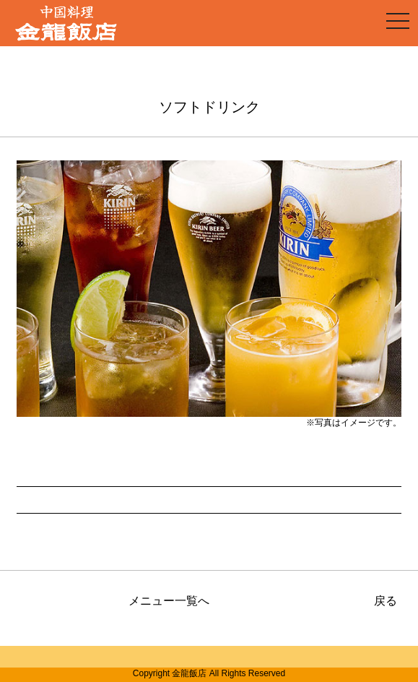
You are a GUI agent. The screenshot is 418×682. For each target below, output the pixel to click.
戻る (385, 601)
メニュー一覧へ (169, 601)
